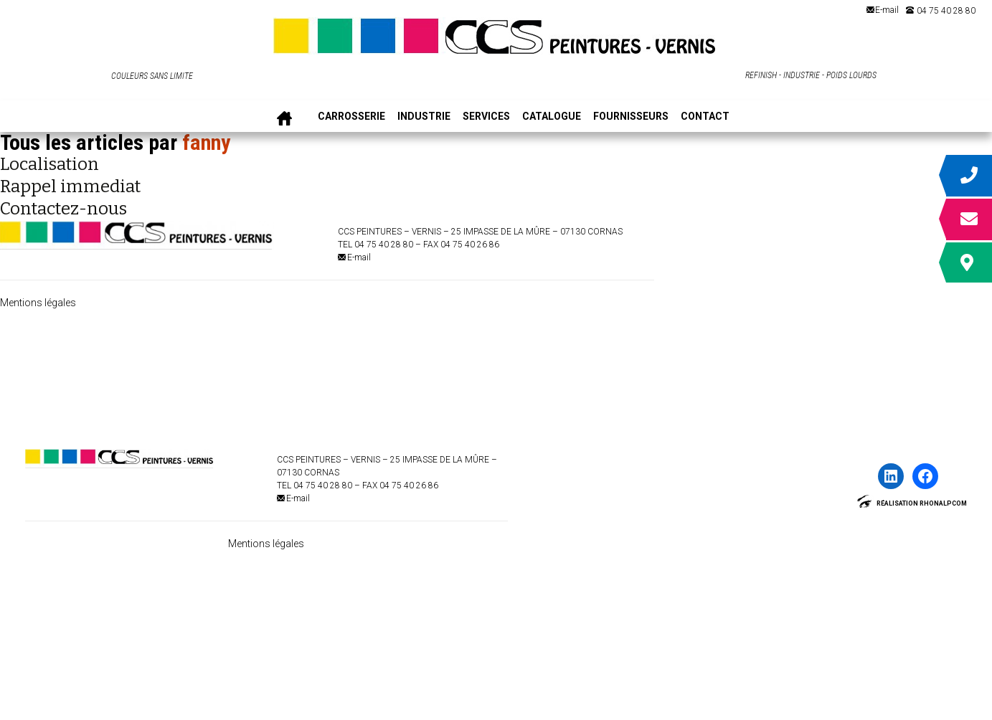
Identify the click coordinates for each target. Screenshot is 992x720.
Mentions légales (38, 302)
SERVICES (486, 116)
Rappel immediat (70, 186)
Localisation (49, 164)
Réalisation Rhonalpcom (922, 503)
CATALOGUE (551, 116)
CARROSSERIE (351, 116)
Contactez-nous (63, 209)
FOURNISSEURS (631, 116)
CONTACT (705, 116)
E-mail (887, 10)
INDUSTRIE (423, 116)
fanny (206, 142)
